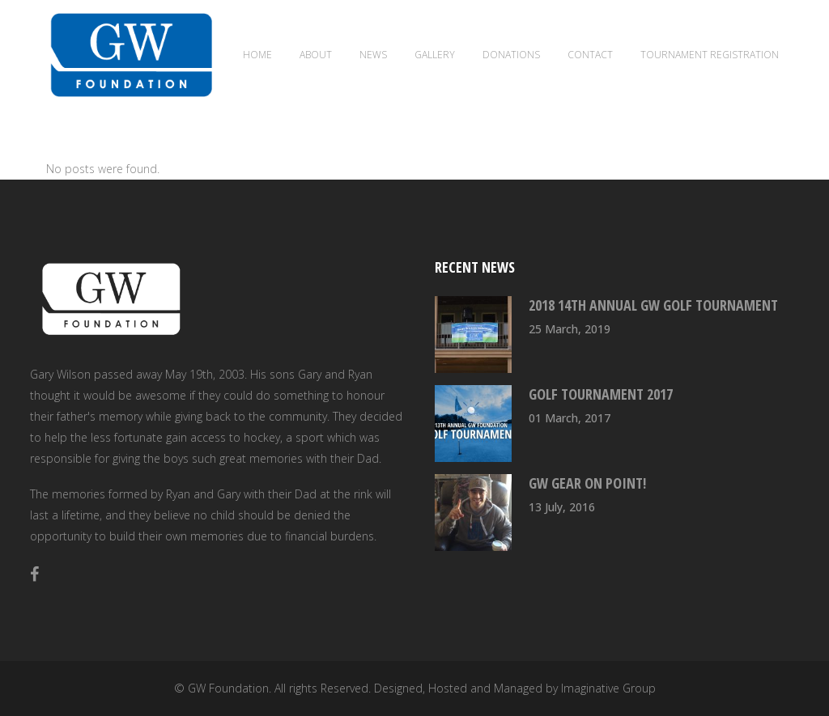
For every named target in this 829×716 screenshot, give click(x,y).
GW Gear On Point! (587, 483)
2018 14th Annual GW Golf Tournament (653, 305)
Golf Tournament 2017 (601, 394)
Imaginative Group (608, 688)
